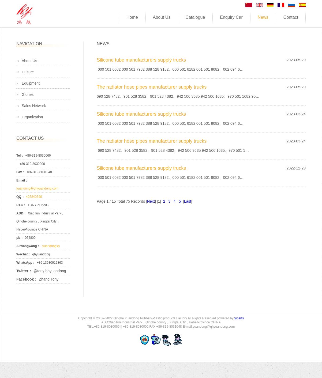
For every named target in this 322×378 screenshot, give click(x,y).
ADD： (21, 213)
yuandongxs (51, 246)
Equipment (31, 83)
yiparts (239, 318)
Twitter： (24, 271)
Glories (27, 94)
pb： (20, 238)
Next (151, 201)
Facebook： (27, 279)
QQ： (20, 197)
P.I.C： (21, 205)
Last (187, 201)
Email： (22, 180)
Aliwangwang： (28, 246)
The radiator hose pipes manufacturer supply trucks (152, 87)
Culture (28, 72)
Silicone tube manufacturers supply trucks (141, 60)
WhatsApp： (25, 262)
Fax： (20, 172)
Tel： (20, 155)
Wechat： (23, 254)
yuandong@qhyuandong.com (37, 188)
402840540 (34, 197)
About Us (29, 61)
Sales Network (34, 106)
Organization (32, 117)
